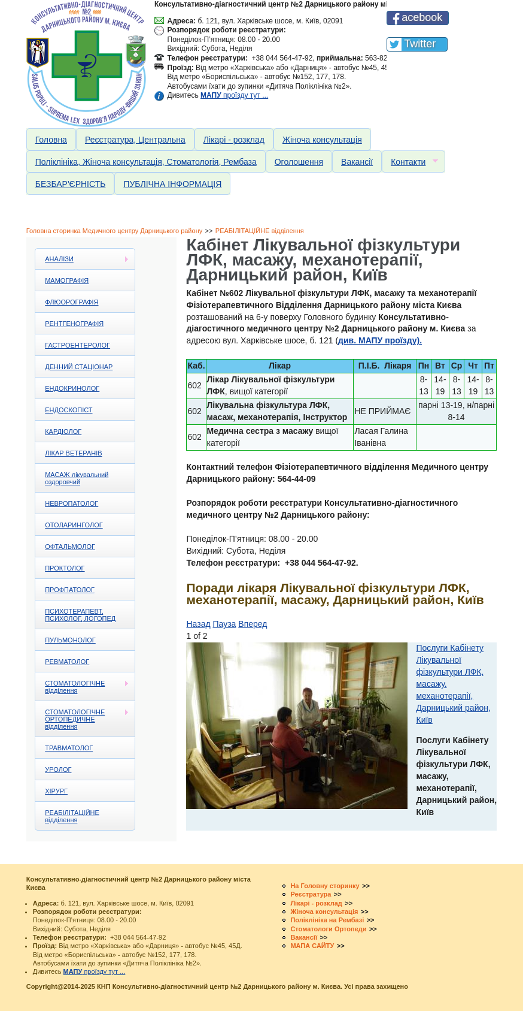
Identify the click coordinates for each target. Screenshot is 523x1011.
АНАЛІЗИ (82, 259)
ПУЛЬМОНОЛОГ (70, 640)
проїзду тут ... (234, 95)
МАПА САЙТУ (312, 945)
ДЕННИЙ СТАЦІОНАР (78, 366)
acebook (422, 17)
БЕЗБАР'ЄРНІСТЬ (70, 184)
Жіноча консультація (322, 139)
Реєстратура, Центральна (135, 139)
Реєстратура (310, 894)
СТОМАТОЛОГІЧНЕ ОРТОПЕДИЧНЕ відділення (82, 719)
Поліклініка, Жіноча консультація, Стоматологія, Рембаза (146, 162)
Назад (198, 624)
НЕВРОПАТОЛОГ (71, 503)
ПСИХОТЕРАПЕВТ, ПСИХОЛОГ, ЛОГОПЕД (80, 615)
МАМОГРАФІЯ (67, 280)
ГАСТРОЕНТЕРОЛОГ (77, 345)
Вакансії (357, 162)
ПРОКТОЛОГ (64, 568)
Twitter (420, 44)
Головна (51, 139)
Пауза (224, 624)
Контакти (410, 162)
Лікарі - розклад (233, 139)
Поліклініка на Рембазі (327, 920)
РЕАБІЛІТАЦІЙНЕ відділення (259, 230)
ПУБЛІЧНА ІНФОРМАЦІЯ (172, 184)
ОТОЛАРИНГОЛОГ (73, 525)
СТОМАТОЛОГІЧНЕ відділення (82, 687)
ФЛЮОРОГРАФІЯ (71, 302)
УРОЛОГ (58, 769)
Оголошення (299, 162)
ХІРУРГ (56, 791)
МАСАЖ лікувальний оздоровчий (76, 478)
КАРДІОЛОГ (63, 431)
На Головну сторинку (324, 885)
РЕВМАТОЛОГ (67, 661)
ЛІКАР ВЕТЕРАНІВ (73, 453)
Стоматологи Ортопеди (328, 928)
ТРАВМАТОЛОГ (69, 748)
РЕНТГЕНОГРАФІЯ (74, 323)
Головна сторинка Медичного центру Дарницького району (114, 230)
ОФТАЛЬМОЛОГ (70, 546)
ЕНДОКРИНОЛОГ (72, 388)
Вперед (252, 624)
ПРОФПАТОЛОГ (70, 589)
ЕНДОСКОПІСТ (68, 410)
